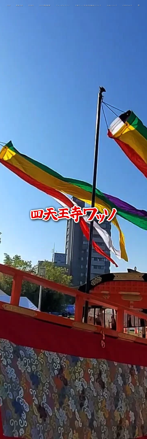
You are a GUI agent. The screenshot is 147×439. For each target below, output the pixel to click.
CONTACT (127, 5)
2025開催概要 (45, 5)
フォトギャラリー (63, 5)
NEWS (31, 5)
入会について (112, 5)
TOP (9, 5)
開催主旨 (19, 5)
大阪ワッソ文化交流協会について (88, 5)
